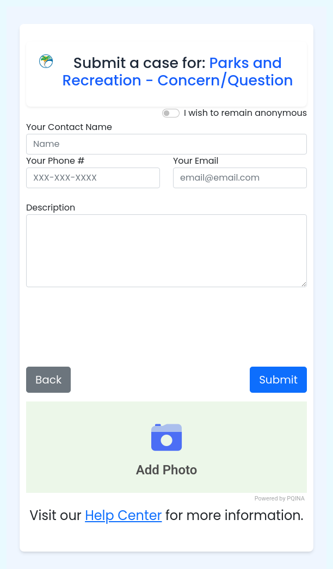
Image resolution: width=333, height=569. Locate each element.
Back (48, 379)
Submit (278, 379)
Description (50, 207)
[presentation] (166, 327)
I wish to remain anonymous (245, 113)
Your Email (195, 160)
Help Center (123, 515)
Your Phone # (55, 160)
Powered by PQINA (280, 498)
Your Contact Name (69, 127)
